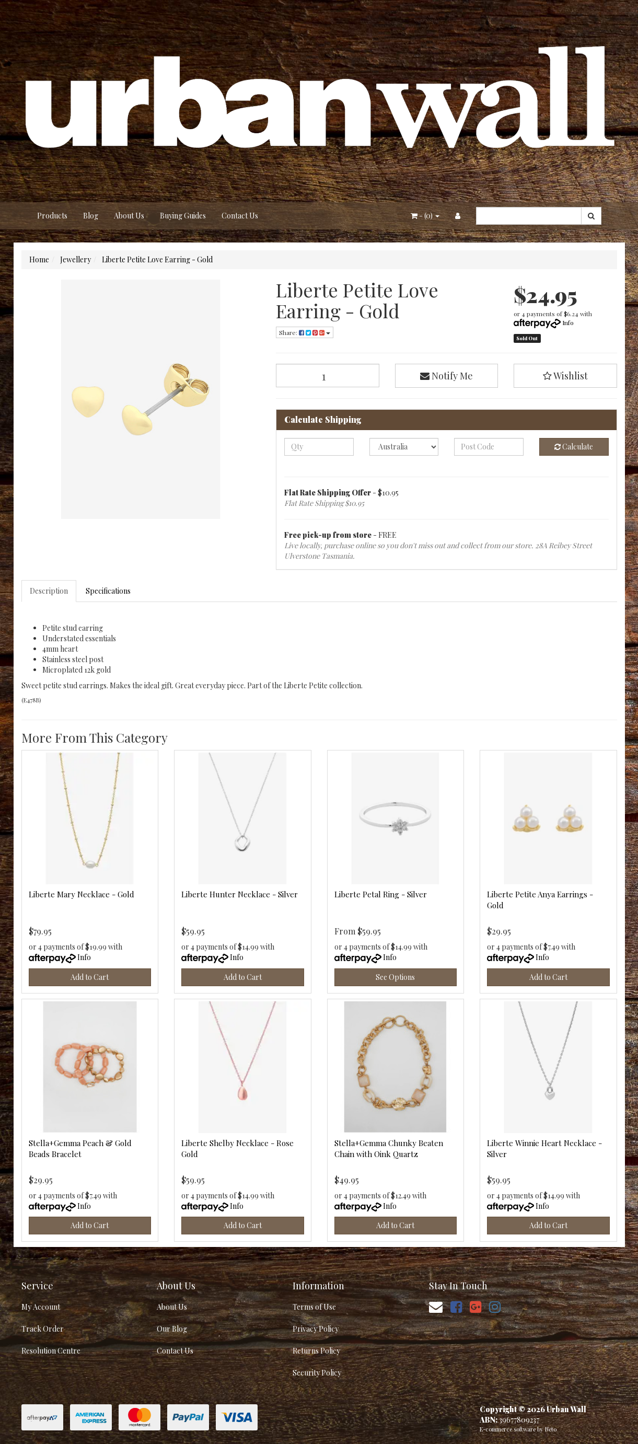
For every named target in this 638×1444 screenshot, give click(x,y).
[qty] (319, 447)
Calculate (573, 447)
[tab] (49, 591)
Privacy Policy (316, 1329)
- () (425, 216)
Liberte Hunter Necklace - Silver (239, 894)
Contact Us (240, 216)
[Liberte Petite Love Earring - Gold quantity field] (327, 375)
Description (49, 591)
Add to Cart (90, 977)
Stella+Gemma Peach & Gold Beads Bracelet (80, 1148)
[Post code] (489, 447)
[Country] (404, 447)
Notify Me (446, 375)
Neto (550, 1429)
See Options (395, 977)
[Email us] (436, 1306)
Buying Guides (183, 216)
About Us (129, 216)
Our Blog (172, 1329)
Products (52, 216)
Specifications (108, 591)
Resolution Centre (50, 1351)
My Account (40, 1307)
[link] (456, 1306)
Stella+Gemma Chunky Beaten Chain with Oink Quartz (388, 1148)
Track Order (42, 1329)
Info (568, 322)
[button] (565, 376)
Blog (90, 216)
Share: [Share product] (304, 332)
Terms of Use (314, 1307)
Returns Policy (316, 1351)
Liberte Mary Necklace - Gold (81, 894)
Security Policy (317, 1373)
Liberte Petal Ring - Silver (380, 894)
